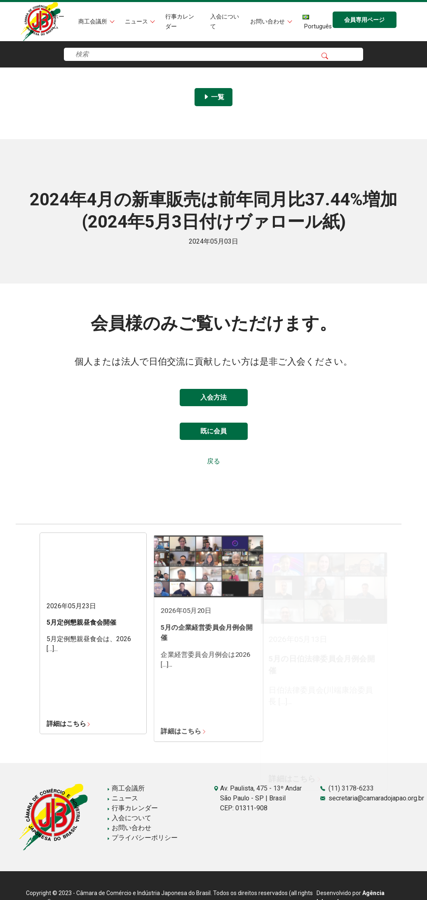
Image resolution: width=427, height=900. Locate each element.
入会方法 (213, 397)
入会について (129, 818)
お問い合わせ (268, 21)
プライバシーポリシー (142, 838)
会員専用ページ (364, 19)
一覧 (213, 97)
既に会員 (213, 431)
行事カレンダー (132, 808)
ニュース (137, 21)
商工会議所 (93, 21)
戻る (213, 461)
